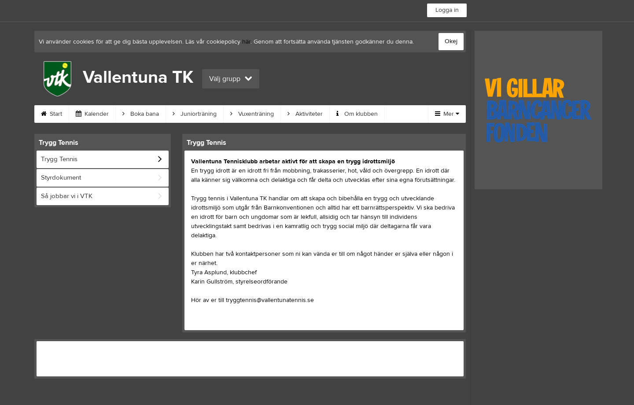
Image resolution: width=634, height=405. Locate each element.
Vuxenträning (252, 114)
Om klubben (357, 114)
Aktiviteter (305, 114)
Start (51, 114)
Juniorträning (195, 114)
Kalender (92, 114)
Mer (447, 114)
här (246, 42)
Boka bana (140, 114)
